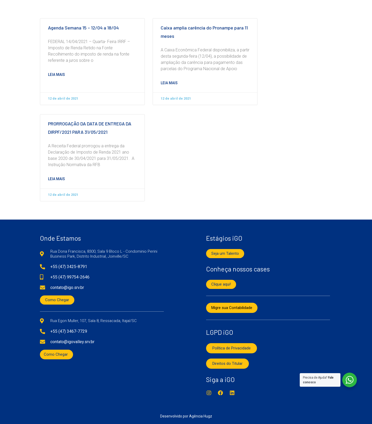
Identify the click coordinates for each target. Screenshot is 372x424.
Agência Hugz (200, 416)
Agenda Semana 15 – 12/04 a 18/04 (83, 28)
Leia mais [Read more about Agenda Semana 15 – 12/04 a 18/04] (56, 74)
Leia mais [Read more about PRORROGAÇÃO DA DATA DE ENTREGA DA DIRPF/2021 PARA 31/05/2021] (56, 179)
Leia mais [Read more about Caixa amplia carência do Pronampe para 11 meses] (169, 83)
